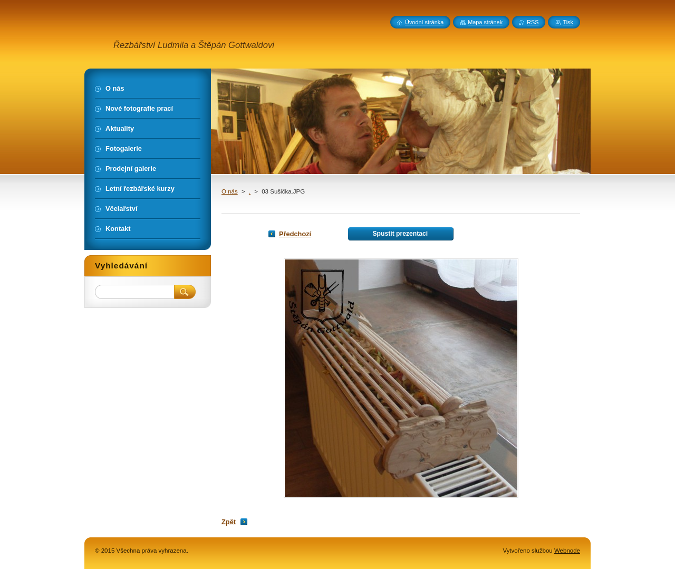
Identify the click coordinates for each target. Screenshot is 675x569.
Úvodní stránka (424, 22)
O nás (229, 191)
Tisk (568, 22)
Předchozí (295, 234)
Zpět (228, 522)
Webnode (567, 550)
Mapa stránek (485, 22)
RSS (532, 22)
